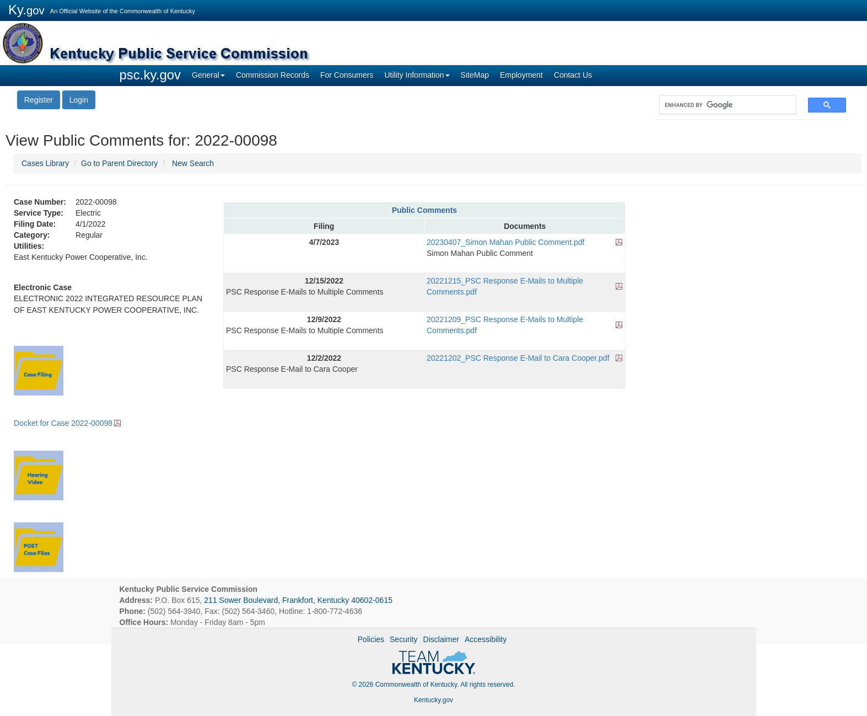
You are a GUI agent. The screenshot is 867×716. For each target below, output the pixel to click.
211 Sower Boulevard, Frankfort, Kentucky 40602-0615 (298, 600)
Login (78, 99)
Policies (371, 639)
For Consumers (346, 75)
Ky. (26, 9)
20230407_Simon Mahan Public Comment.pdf (505, 242)
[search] (722, 105)
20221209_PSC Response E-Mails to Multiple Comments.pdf (505, 325)
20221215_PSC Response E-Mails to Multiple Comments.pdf (505, 286)
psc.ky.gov (150, 74)
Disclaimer (441, 639)
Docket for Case (63, 423)
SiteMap (475, 75)
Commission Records (272, 75)
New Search (193, 163)
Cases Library (45, 163)
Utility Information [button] (416, 75)
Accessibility (486, 639)
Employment (521, 75)
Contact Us (573, 75)
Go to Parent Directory (119, 163)
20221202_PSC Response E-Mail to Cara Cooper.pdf (518, 358)
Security (404, 639)
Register (38, 99)
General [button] (208, 75)
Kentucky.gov (433, 700)
